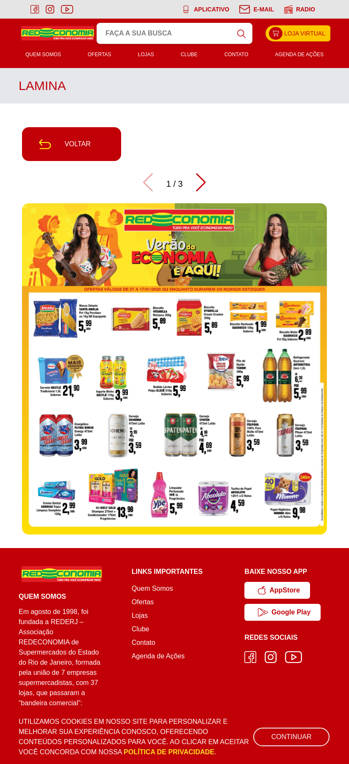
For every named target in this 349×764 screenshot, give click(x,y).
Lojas (146, 54)
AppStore (279, 590)
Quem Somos (43, 54)
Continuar (291, 736)
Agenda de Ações (299, 54)
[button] (201, 182)
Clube (189, 54)
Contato (236, 54)
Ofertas (99, 54)
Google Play (284, 612)
